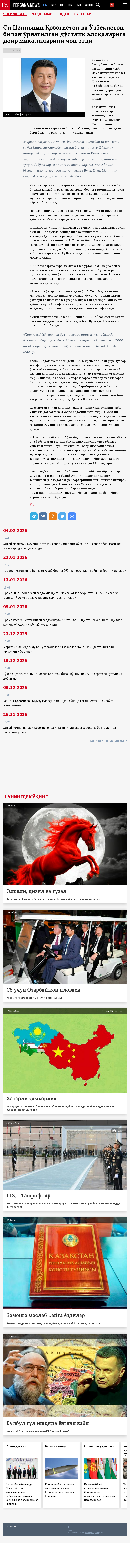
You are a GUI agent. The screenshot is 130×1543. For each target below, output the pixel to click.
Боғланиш (11, 1526)
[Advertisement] (65, 770)
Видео (63, 14)
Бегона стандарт (57, 1446)
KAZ (45, 5)
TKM (70, 5)
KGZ (53, 5)
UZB (79, 5)
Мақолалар (42, 14)
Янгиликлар (15, 14)
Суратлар (82, 14)
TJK (62, 5)
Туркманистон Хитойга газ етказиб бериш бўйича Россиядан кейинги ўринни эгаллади (64, 571)
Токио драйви (16, 1446)
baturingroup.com (92, 1533)
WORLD (89, 5)
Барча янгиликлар (108, 740)
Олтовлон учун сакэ (99, 1446)
